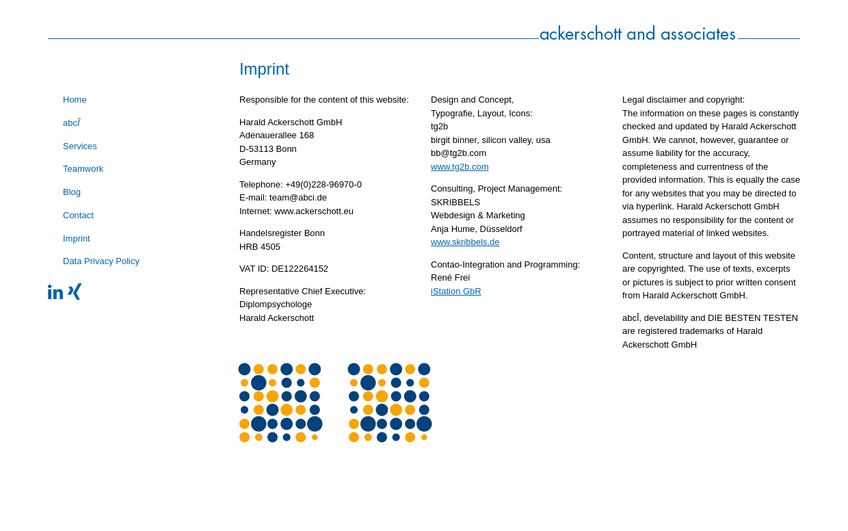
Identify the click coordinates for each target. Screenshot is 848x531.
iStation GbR (456, 291)
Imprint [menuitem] (76, 238)
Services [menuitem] (80, 146)
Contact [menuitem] (78, 215)
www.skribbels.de (465, 242)
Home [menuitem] (75, 99)
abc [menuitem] (71, 123)
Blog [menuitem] (72, 192)
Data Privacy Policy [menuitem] (101, 261)
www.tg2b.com (460, 166)
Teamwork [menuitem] (83, 169)
